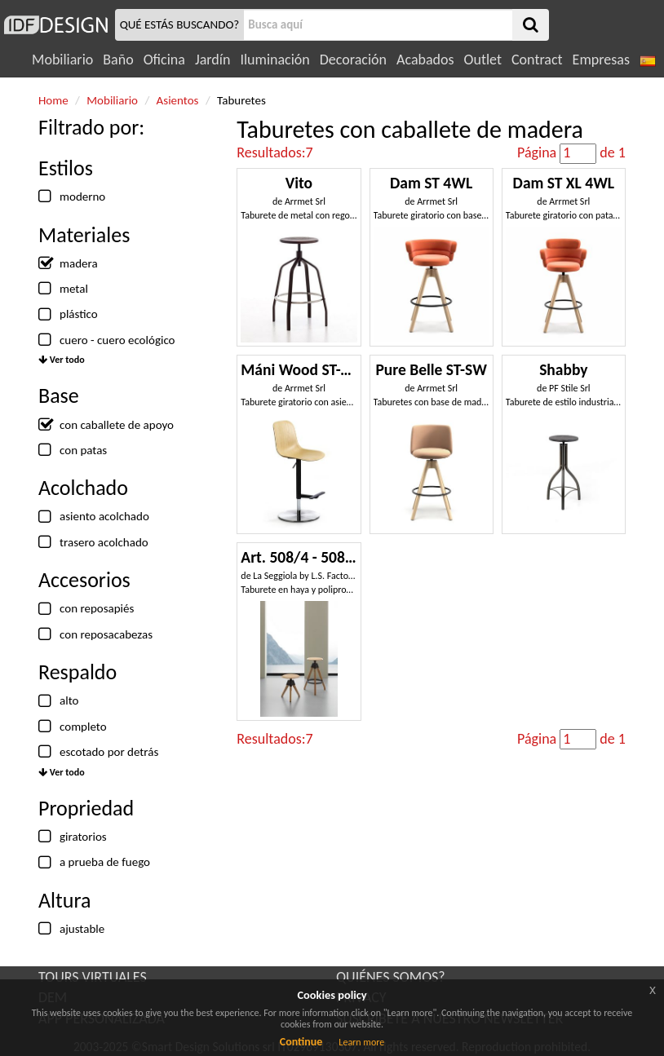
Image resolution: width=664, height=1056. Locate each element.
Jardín (212, 59)
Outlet (483, 59)
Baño (118, 59)
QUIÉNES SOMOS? (390, 977)
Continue (301, 1042)
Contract (537, 59)
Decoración (353, 59)
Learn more (361, 1042)
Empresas (601, 59)
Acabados (425, 59)
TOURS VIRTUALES (92, 977)
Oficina (164, 59)
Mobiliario (62, 59)
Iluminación (274, 59)
